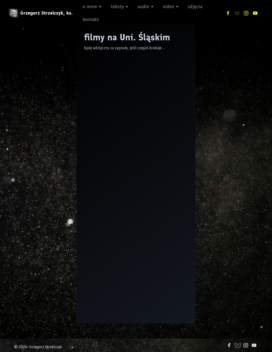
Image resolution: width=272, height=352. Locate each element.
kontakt (91, 19)
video (168, 6)
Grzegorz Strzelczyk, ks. (46, 13)
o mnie (90, 6)
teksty (117, 6)
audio (143, 6)
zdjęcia (195, 6)
